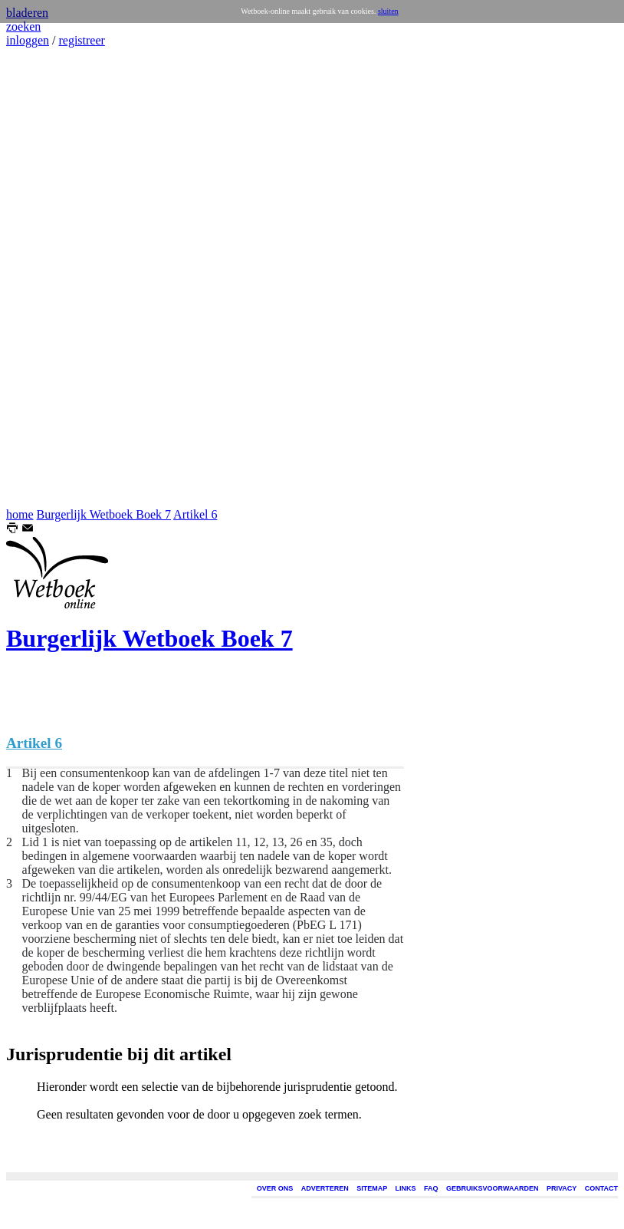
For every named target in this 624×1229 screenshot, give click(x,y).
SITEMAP (371, 1188)
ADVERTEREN (325, 1188)
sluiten (388, 11)
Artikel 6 (195, 514)
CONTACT (601, 1188)
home (20, 514)
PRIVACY (561, 1188)
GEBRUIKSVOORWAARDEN (492, 1188)
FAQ (431, 1188)
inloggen (27, 40)
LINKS (406, 1188)
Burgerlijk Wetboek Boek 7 (104, 514)
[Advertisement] (52, 278)
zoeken (23, 26)
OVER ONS (275, 1188)
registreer (81, 40)
